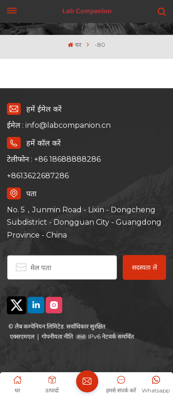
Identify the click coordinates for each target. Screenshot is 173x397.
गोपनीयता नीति (57, 336)
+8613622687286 (38, 175)
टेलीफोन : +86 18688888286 (54, 159)
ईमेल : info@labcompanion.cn (59, 125)
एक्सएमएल (22, 336)
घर (74, 44)
